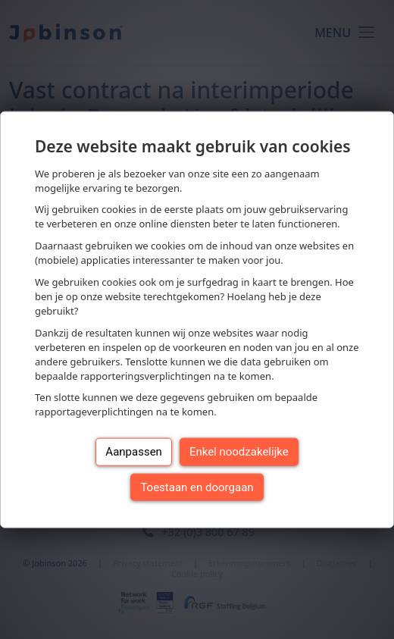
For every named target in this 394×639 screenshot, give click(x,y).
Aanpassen (133, 452)
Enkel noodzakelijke (239, 452)
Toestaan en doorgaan (196, 486)
